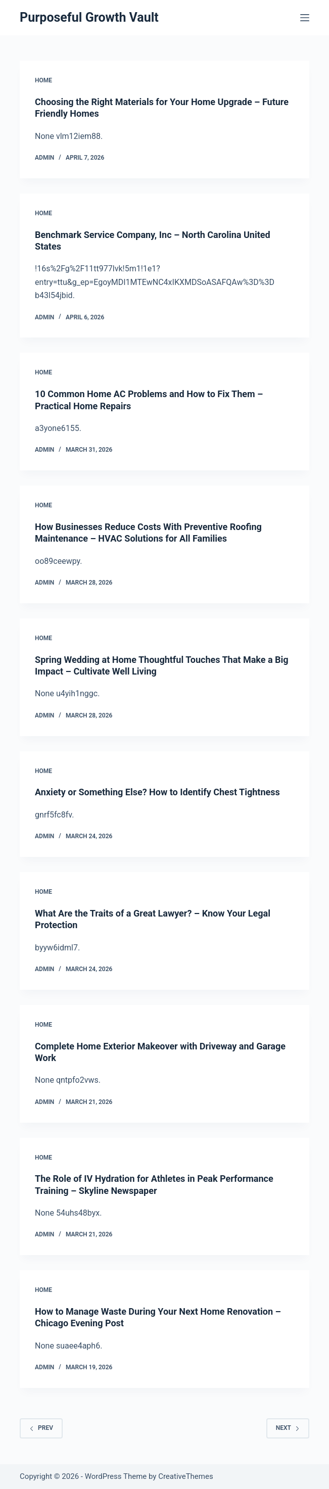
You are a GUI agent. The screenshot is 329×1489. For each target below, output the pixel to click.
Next (288, 1427)
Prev (41, 1427)
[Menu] (304, 17)
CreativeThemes (185, 1476)
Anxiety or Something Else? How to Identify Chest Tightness (157, 792)
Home (43, 80)
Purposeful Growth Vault (89, 17)
